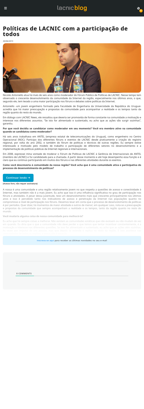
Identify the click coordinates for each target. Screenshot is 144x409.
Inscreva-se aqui (45, 240)
